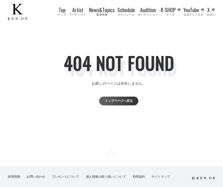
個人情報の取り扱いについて (106, 176)
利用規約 (139, 176)
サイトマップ (161, 176)
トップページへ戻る (119, 101)
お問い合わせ (36, 176)
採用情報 (14, 176)
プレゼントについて (65, 176)
